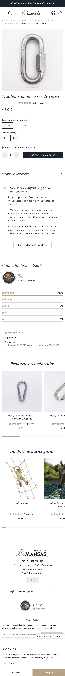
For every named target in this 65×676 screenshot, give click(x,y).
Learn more (8, 663)
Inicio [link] (4, 20)
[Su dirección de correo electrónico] (21, 635)
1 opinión (43, 103)
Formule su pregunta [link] (32, 244)
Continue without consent (48, 636)
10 (14, 137)
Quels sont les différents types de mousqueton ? (29, 189)
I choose (16, 672)
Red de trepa (21, 503)
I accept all (48, 672)
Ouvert (22, 125)
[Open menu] (3, 13)
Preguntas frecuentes (15, 174)
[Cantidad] (10, 155)
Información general (23, 591)
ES (31, 580)
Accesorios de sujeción (42, 20)
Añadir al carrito (43, 154)
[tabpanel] (32, 214)
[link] (53, 13)
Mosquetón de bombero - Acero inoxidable (22, 417)
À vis (7, 125)
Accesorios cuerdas (19, 20)
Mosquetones (11, 23)
